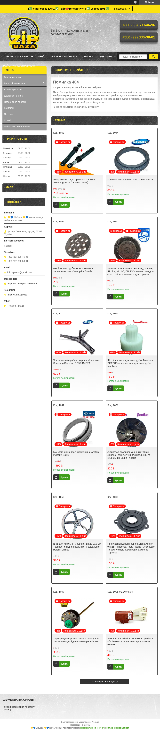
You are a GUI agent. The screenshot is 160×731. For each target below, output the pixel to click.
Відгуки (88, 56)
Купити (64, 204)
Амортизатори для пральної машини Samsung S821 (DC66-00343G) (74, 181)
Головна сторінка (13, 77)
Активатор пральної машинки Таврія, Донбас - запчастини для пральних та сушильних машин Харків (128, 455)
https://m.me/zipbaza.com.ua (22, 283)
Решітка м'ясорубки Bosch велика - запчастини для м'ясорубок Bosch (73, 270)
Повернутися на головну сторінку (77, 106)
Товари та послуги (15, 56)
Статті (7, 120)
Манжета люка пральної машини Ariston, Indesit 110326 (76, 453)
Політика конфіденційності (117, 728)
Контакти (106, 56)
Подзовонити (122, 8)
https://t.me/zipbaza (17, 294)
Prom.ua (95, 722)
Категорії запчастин (14, 83)
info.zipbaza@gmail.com (19, 272)
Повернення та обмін (15, 102)
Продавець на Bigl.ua (80, 725)
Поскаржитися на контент (92, 728)
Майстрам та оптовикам (19, 65)
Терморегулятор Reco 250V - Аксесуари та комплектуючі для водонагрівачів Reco (76, 640)
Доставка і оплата (13, 95)
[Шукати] (153, 56)
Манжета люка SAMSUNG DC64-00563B (130, 179)
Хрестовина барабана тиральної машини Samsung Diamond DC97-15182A (76, 361)
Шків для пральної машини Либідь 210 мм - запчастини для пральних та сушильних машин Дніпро (77, 546)
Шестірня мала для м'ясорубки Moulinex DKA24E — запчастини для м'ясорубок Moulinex (130, 363)
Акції (41, 56)
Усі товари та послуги (103, 681)
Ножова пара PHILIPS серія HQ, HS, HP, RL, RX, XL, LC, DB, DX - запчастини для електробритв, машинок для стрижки (130, 271)
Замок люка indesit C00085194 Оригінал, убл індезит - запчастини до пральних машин (130, 641)
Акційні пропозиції (13, 89)
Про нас (8, 114)
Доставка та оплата (64, 56)
